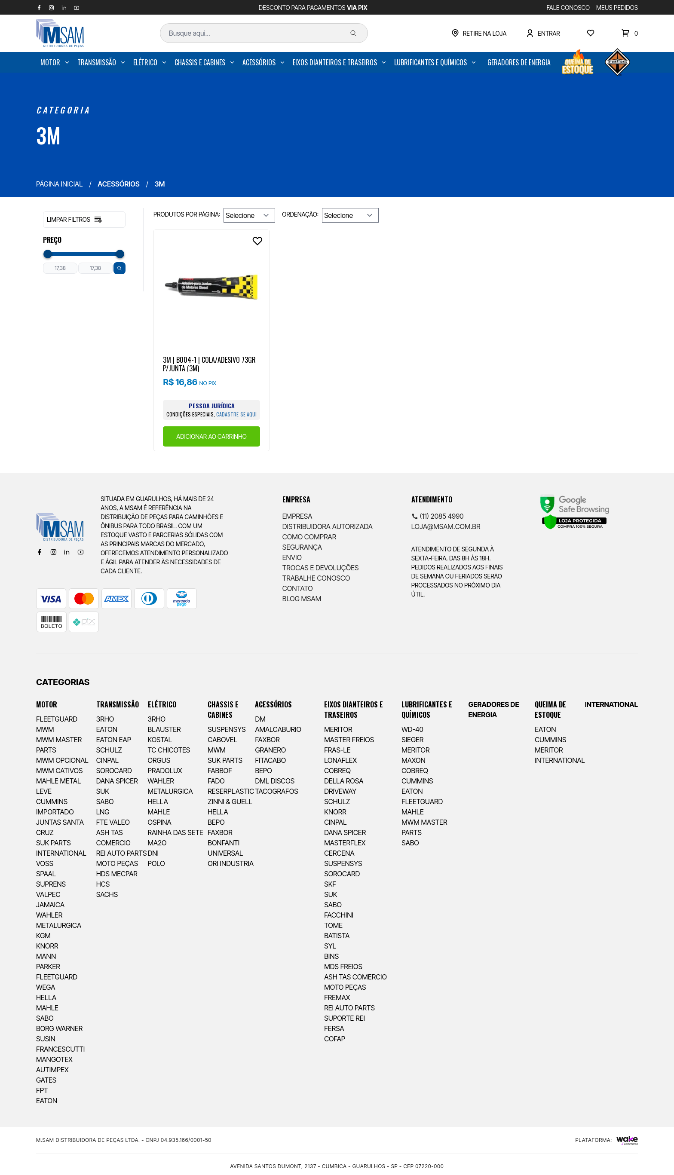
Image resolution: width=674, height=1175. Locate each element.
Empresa (297, 516)
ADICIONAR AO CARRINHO (211, 436)
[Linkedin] (66, 552)
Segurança (302, 547)
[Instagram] (53, 552)
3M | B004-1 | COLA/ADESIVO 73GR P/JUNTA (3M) (209, 363)
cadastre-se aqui (236, 414)
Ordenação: (300, 214)
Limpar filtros (74, 219)
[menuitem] (55, 62)
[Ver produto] (211, 287)
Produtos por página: (186, 214)
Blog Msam (301, 598)
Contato (297, 588)
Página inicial (59, 184)
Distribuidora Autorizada (327, 526)
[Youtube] (80, 552)
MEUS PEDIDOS (617, 7)
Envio (292, 557)
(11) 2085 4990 (437, 516)
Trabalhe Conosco (316, 578)
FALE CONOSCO (568, 7)
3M (48, 134)
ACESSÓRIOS (118, 184)
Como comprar (309, 536)
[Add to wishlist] (257, 241)
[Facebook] (39, 552)
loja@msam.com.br (446, 526)
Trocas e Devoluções (320, 567)
